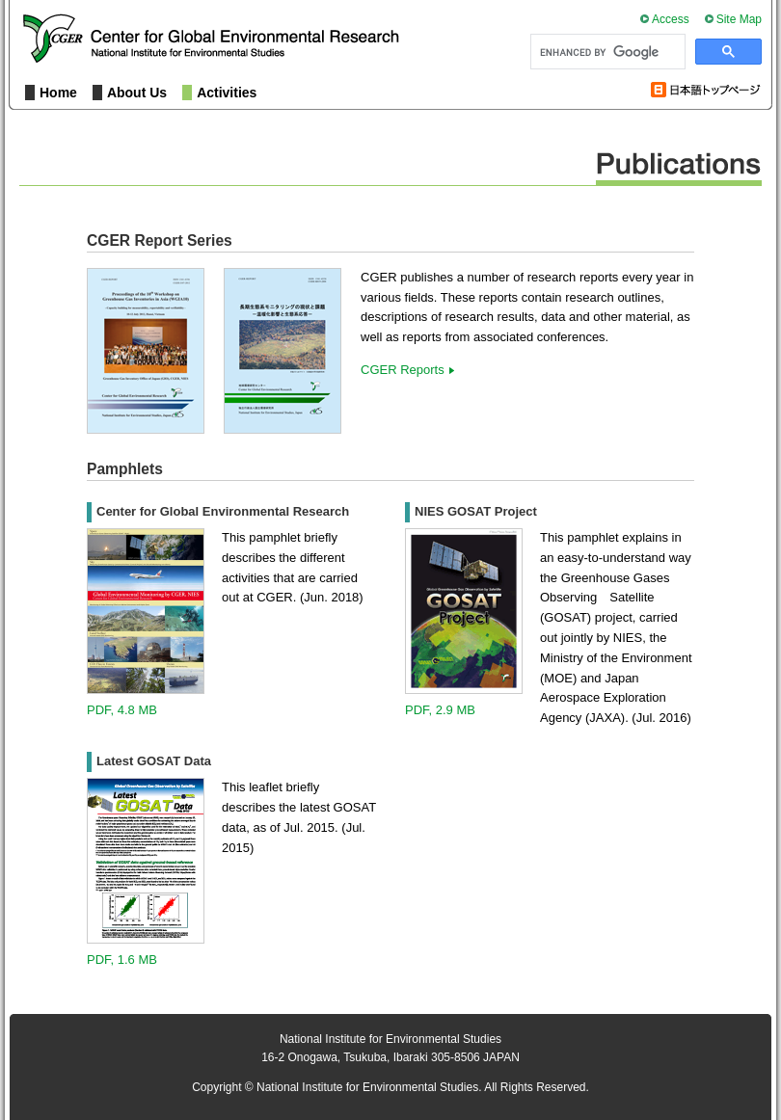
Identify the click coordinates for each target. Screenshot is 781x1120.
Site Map (739, 19)
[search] (606, 52)
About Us (137, 92)
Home (58, 92)
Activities (226, 92)
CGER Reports (402, 369)
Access (670, 19)
